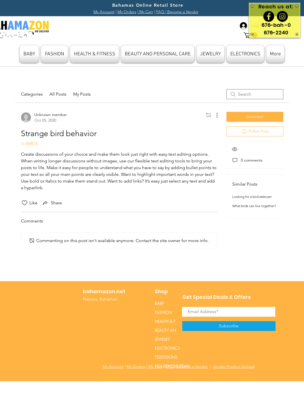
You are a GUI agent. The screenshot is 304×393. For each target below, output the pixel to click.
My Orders (127, 11)
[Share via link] (52, 203)
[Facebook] (268, 16)
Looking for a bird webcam (252, 197)
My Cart (145, 11)
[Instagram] (282, 16)
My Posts (82, 94)
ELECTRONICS (167, 348)
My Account (104, 11)
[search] (254, 94)
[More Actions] (214, 115)
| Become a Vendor (181, 11)
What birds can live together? (254, 206)
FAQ (160, 11)
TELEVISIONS (166, 357)
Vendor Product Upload (234, 366)
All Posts (57, 94)
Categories (32, 94)
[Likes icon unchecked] (24, 203)
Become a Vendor (192, 366)
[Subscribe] (229, 326)
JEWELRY (162, 339)
